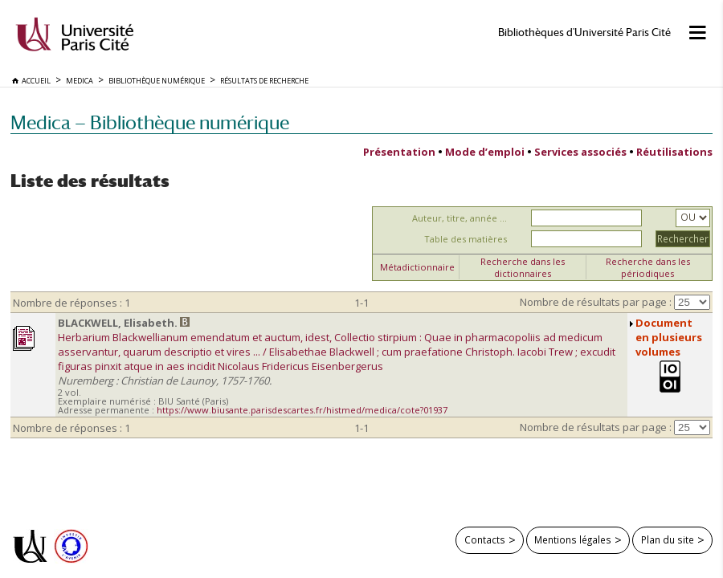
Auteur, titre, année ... (459, 218)
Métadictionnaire (417, 267)
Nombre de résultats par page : (596, 302)
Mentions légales (572, 539)
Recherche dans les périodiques (648, 267)
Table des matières (465, 239)
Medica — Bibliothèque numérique (149, 122)
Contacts (484, 539)
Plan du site (667, 539)
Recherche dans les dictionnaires (522, 267)
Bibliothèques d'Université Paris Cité (584, 32)
